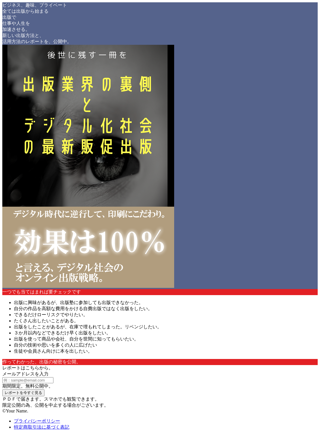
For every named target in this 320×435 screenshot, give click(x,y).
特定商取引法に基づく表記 (41, 427)
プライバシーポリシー (37, 421)
